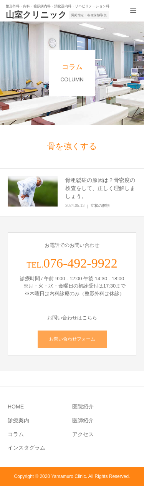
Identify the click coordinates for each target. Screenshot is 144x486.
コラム (16, 434)
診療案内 (18, 420)
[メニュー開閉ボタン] (133, 10)
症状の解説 (100, 205)
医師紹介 (83, 420)
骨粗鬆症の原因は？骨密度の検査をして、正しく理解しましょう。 (100, 188)
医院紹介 (83, 406)
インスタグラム (26, 448)
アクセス (83, 434)
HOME (16, 406)
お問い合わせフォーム (72, 339)
